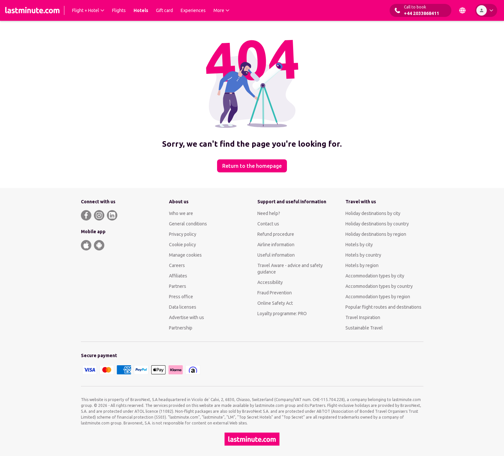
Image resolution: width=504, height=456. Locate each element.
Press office (181, 296)
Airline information (275, 244)
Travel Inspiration (362, 317)
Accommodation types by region (377, 296)
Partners (177, 286)
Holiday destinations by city (372, 213)
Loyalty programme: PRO (282, 313)
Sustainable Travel (364, 327)
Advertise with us (186, 317)
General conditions (188, 223)
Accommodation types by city (374, 275)
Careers (177, 265)
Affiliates (178, 275)
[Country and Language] (462, 10)
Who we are (181, 213)
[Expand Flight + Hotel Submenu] (88, 10)
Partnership (180, 327)
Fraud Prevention (274, 292)
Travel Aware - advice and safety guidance (290, 269)
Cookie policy (182, 244)
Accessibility (270, 282)
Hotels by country (363, 255)
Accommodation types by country (379, 286)
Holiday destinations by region (375, 234)
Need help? (268, 213)
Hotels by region (362, 265)
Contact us (268, 223)
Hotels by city (359, 244)
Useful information (276, 255)
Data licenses (182, 307)
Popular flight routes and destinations (383, 307)
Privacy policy (182, 234)
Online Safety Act (275, 303)
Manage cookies (185, 255)
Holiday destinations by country (377, 223)
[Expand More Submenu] (221, 10)
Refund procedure (275, 234)
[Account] (486, 10)
